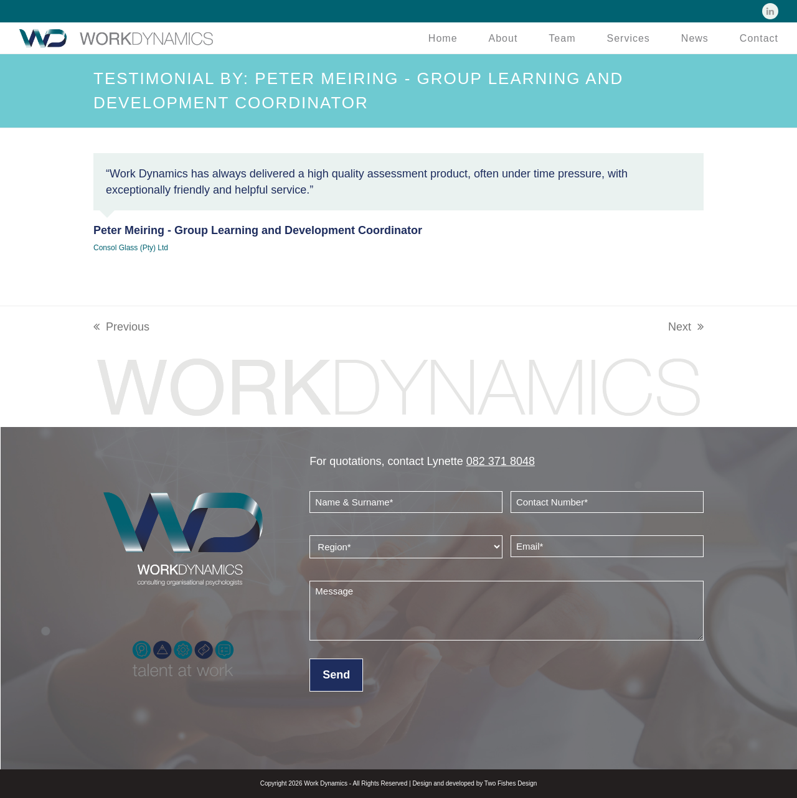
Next (686, 327)
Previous (121, 327)
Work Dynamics (325, 783)
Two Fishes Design (510, 783)
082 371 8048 (500, 461)
